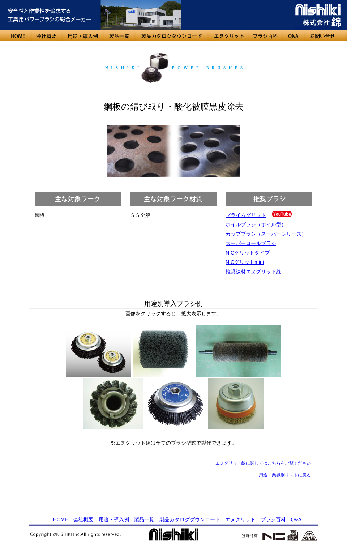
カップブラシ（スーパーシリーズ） (266, 234)
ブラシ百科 (273, 519)
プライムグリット (246, 215)
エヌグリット (240, 519)
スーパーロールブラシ (251, 243)
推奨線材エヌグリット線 (253, 271)
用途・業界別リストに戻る (285, 475)
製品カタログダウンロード (189, 519)
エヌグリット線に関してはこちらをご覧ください (263, 463)
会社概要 (83, 519)
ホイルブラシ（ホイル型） (256, 224)
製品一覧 (144, 519)
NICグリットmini (245, 262)
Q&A (296, 519)
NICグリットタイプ (248, 253)
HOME (60, 519)
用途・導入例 (114, 519)
